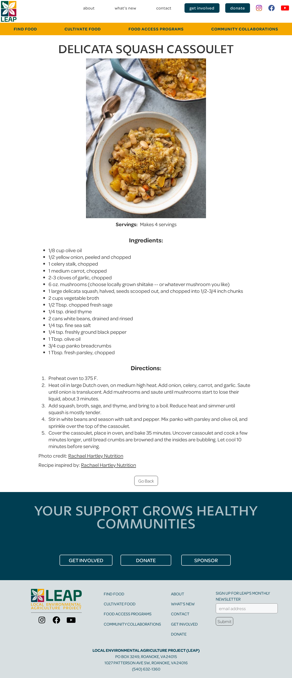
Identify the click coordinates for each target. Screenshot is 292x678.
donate (237, 7)
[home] (9, 11)
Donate (178, 634)
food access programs (128, 613)
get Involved (86, 560)
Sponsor (206, 560)
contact (164, 7)
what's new (125, 7)
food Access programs (156, 28)
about (89, 7)
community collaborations (244, 28)
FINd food (25, 28)
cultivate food (82, 28)
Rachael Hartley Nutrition (95, 455)
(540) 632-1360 (146, 669)
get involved (202, 7)
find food (114, 593)
